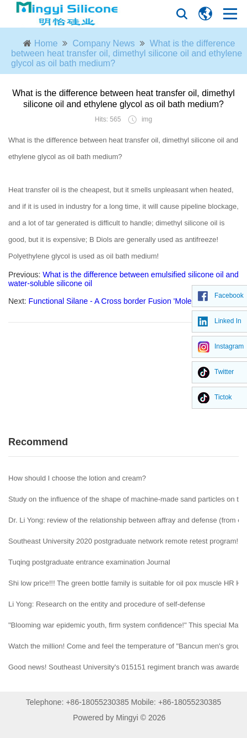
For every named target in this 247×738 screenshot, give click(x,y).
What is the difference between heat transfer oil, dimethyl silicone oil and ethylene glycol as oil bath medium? (126, 53)
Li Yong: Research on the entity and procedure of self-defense (106, 604)
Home (46, 43)
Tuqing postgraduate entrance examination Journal (89, 562)
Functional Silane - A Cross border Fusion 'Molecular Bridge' (132, 301)
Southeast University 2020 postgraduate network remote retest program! (123, 541)
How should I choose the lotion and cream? (77, 478)
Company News (103, 43)
